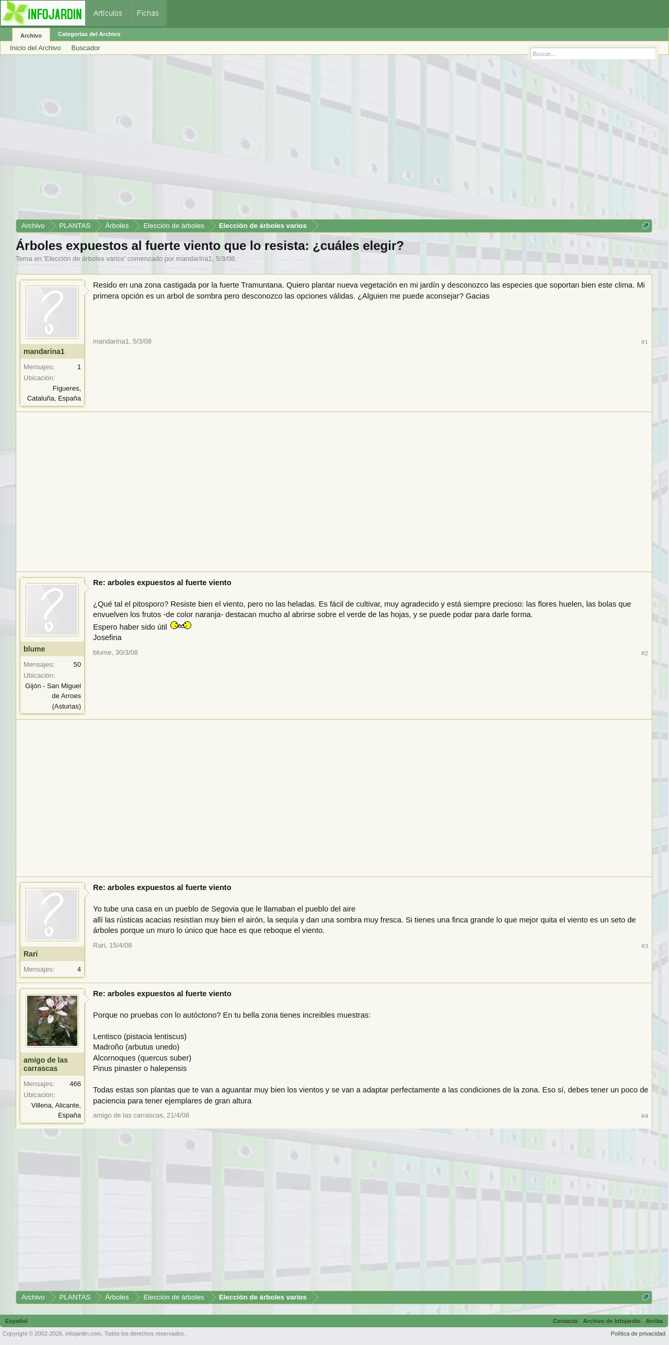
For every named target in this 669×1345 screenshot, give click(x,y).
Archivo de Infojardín (612, 1321)
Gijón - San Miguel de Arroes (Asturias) (53, 696)
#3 (644, 946)
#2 (644, 653)
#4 (644, 1116)
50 (77, 664)
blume (34, 649)
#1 (644, 342)
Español (16, 1321)
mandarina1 (194, 259)
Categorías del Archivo (89, 34)
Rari (31, 954)
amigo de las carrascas (46, 1064)
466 (75, 1084)
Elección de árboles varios (84, 259)
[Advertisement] (329, 140)
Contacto (565, 1321)
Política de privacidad (637, 1333)
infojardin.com (83, 1333)
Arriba (654, 1321)
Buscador (86, 48)
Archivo (31, 35)
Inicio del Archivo (35, 48)
